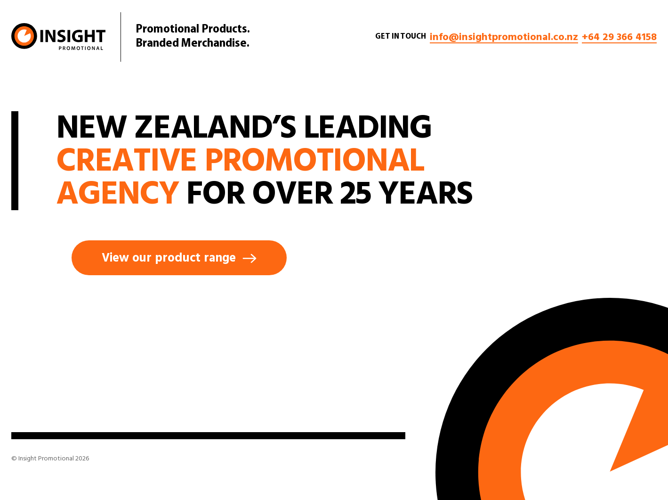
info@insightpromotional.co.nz (504, 36)
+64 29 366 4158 (619, 36)
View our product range (179, 258)
